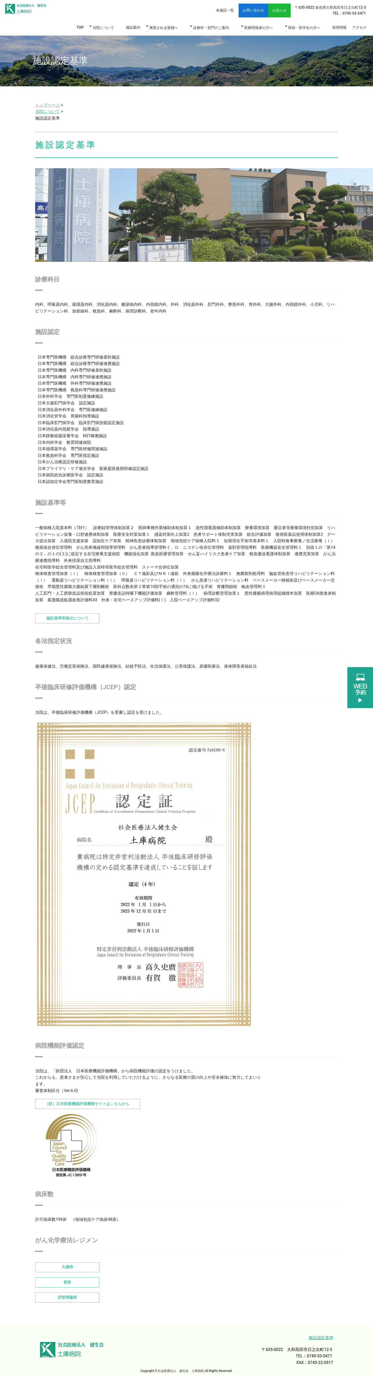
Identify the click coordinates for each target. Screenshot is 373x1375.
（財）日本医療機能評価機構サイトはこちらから (92, 1100)
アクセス (358, 26)
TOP (90, 26)
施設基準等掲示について (69, 615)
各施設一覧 (211, 9)
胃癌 (67, 1278)
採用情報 (337, 26)
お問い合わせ (242, 9)
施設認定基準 (321, 1333)
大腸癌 (67, 1263)
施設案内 (140, 26)
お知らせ (267, 9)
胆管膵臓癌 (67, 1293)
